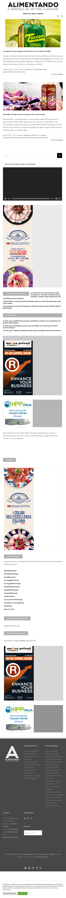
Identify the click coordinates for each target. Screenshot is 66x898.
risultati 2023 (16, 72)
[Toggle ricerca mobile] (58, 16)
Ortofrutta (33, 135)
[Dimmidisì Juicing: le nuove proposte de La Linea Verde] (33, 96)
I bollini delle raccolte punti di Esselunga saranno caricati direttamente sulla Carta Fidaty (32, 302)
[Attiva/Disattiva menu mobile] (62, 16)
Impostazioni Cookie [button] (10, 893)
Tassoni (23, 72)
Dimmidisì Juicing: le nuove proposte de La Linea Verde (24, 114)
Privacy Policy (28, 857)
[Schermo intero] (59, 199)
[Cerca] (59, 155)
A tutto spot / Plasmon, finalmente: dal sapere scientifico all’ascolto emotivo (32, 330)
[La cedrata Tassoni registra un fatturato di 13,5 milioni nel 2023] (33, 33)
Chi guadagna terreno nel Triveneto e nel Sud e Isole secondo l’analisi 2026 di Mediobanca (32, 307)
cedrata (44, 69)
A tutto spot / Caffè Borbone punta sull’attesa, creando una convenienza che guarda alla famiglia (31, 322)
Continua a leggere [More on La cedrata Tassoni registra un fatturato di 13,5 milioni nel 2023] (57, 74)
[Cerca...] (30, 155)
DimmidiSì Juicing (14, 137)
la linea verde (25, 137)
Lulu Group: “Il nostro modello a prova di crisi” (20, 641)
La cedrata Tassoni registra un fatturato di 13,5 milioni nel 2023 (27, 51)
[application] (32, 184)
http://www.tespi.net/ (10, 837)
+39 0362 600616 (12, 829)
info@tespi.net (13, 832)
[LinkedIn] (25, 818)
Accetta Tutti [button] (22, 893)
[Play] (6, 199)
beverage (38, 69)
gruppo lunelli (7, 72)
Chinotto (6, 137)
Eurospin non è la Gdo (11, 626)
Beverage (28, 69)
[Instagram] (28, 818)
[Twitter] (31, 818)
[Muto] (56, 199)
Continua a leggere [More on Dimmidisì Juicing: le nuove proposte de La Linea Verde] (57, 140)
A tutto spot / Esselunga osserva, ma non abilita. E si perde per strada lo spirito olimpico (30, 327)
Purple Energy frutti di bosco (39, 137)
